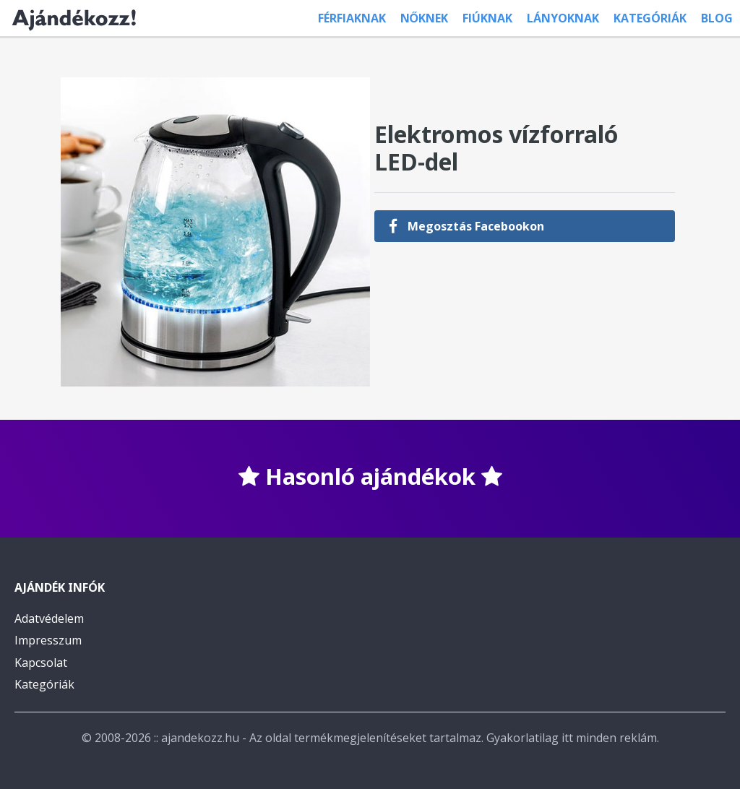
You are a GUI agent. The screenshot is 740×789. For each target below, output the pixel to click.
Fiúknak (487, 18)
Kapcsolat (40, 663)
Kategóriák (650, 18)
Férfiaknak (352, 18)
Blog (717, 18)
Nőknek (424, 18)
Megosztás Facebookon (466, 226)
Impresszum (48, 640)
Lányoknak (563, 18)
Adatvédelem (49, 618)
